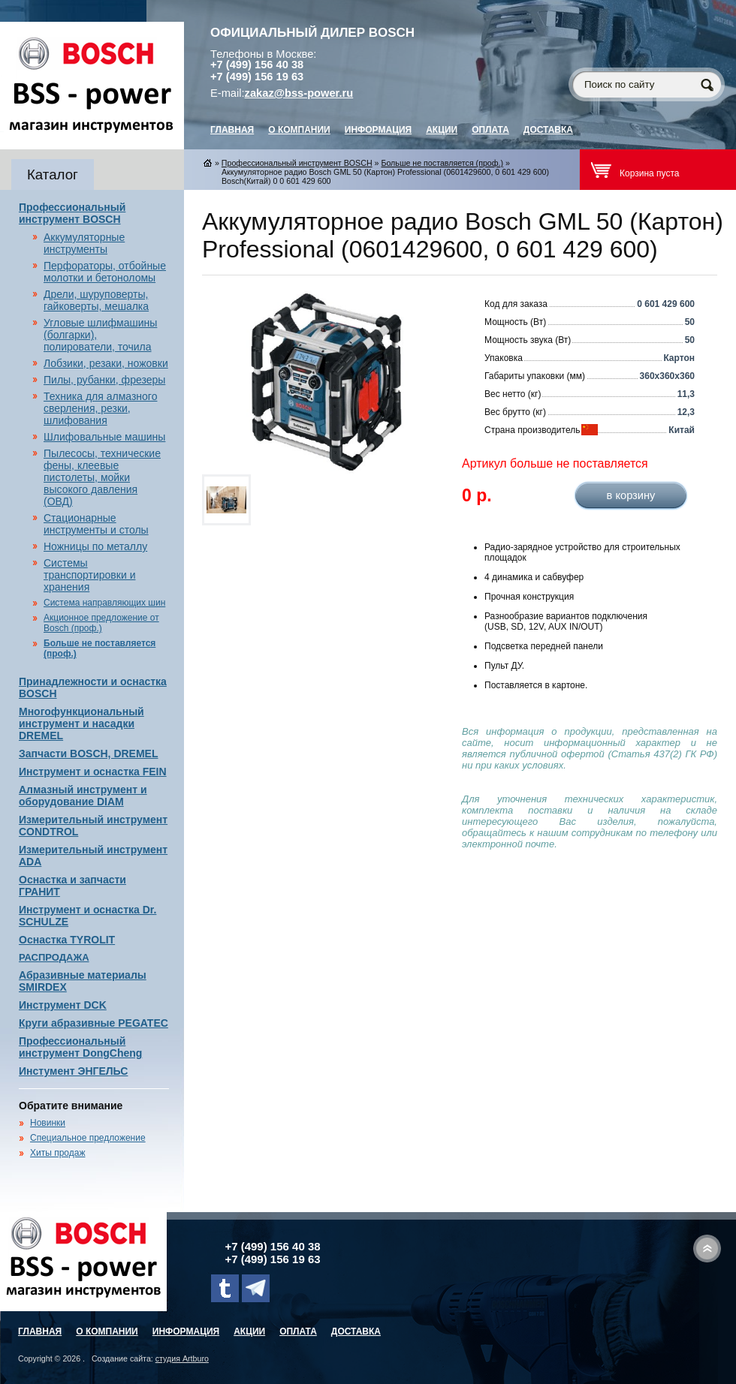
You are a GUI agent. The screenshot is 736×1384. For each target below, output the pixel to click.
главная (232, 130)
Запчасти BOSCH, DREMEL (88, 754)
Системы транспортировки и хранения (89, 575)
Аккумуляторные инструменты (84, 243)
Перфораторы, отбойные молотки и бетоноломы (105, 272)
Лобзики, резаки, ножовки (106, 363)
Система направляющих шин (104, 602)
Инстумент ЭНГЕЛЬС (73, 1071)
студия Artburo (182, 1358)
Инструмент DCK (63, 1005)
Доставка (548, 130)
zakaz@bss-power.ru (299, 93)
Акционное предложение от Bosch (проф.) (101, 622)
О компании (299, 130)
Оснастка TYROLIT (67, 940)
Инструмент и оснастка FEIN (93, 772)
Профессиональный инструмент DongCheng (80, 1047)
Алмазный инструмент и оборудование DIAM (83, 796)
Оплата (490, 130)
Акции (441, 130)
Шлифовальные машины (104, 437)
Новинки (47, 1123)
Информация (378, 130)
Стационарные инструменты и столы (96, 524)
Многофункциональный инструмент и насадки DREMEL (81, 724)
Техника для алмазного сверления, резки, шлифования (100, 408)
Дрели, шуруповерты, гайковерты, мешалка (96, 300)
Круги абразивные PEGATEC (93, 1023)
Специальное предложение (88, 1138)
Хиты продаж (57, 1153)
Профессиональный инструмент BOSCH (72, 213)
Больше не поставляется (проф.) (442, 162)
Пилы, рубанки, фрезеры (104, 380)
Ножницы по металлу (95, 546)
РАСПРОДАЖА (54, 957)
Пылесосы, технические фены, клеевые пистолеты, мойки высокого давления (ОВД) (102, 477)
